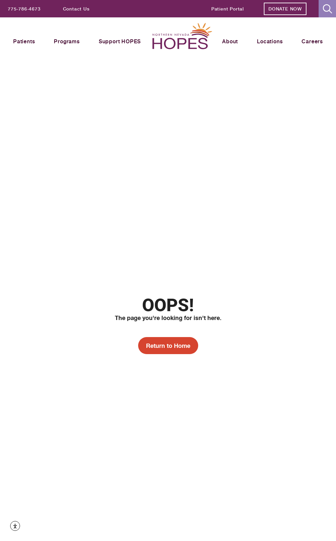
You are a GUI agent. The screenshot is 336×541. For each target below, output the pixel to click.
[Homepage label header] (182, 37)
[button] (327, 8)
